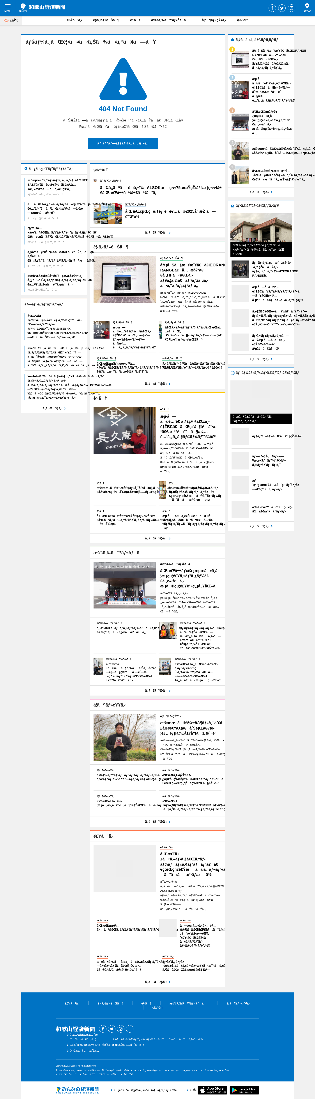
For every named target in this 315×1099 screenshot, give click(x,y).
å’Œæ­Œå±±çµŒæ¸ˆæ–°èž (42, 7)
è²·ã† (135, 20)
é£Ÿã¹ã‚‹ (74, 20)
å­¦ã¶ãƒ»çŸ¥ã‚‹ (214, 20)
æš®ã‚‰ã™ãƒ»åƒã (171, 20)
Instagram (291, 8)
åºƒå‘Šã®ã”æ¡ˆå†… (84, 1050)
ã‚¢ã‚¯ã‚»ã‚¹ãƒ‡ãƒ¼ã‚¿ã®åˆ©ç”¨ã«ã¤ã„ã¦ (101, 1044)
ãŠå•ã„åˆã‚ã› (129, 1044)
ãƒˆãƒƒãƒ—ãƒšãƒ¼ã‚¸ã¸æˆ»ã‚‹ (123, 143)
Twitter (282, 8)
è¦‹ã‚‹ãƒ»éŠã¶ (106, 20)
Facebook (272, 8)
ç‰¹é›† (242, 20)
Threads (129, 1029)
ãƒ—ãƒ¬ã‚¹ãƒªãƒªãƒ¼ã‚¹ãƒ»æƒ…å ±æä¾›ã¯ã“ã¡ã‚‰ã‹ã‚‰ (159, 1039)
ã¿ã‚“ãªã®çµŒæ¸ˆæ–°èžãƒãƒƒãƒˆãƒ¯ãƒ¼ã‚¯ (77, 1090)
